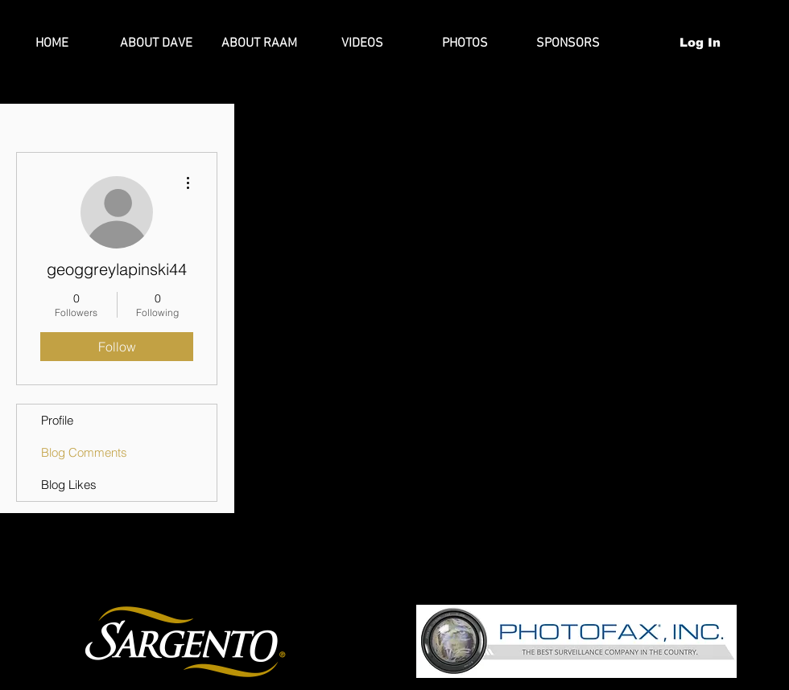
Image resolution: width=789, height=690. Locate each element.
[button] (757, 42)
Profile (57, 420)
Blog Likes (69, 484)
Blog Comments (84, 452)
